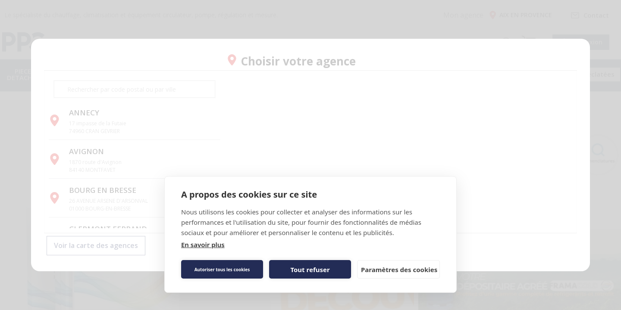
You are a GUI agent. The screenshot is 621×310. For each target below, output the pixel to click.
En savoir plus (203, 244)
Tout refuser (309, 269)
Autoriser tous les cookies (222, 270)
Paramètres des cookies (399, 269)
